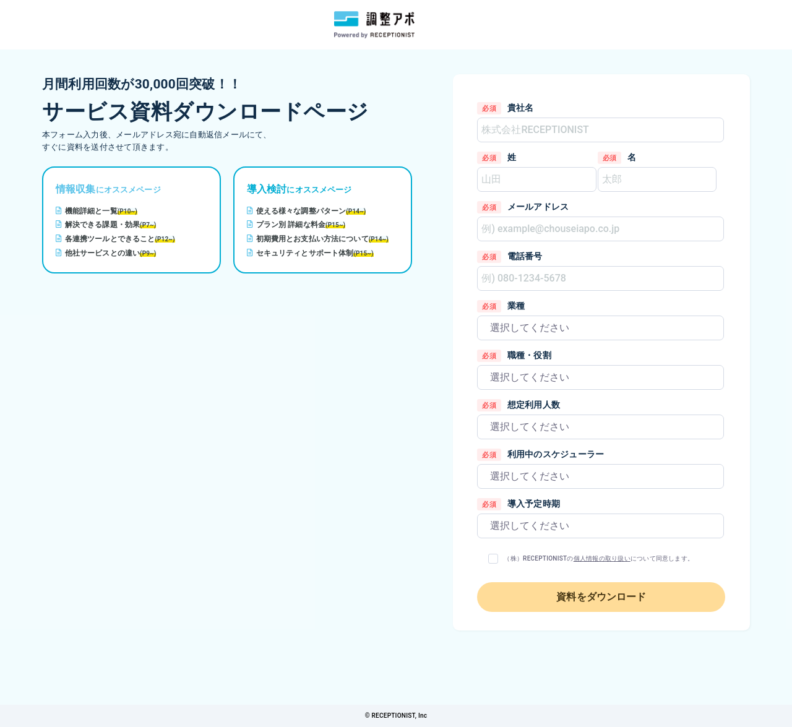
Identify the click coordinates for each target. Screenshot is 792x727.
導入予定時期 (533, 504)
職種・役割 (529, 355)
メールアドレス (538, 207)
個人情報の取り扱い (602, 558)
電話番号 (525, 256)
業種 (516, 306)
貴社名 (520, 108)
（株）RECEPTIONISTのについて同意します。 (599, 558)
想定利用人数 (533, 405)
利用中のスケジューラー (556, 454)
